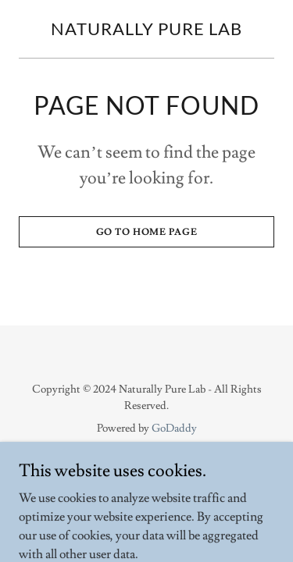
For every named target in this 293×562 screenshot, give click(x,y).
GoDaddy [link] (174, 429)
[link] (146, 31)
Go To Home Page (147, 232)
